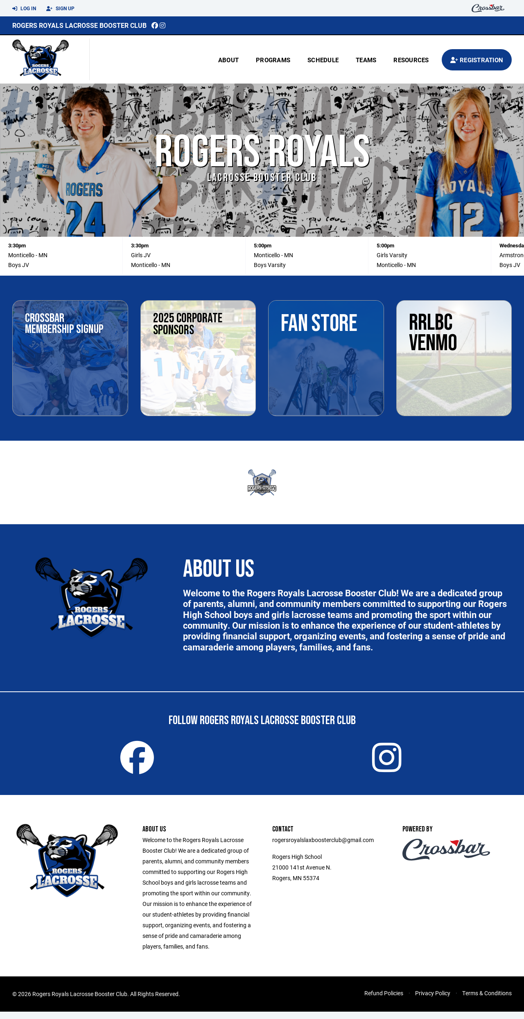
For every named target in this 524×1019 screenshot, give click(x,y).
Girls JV (141, 255)
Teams (366, 60)
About (228, 60)
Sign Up (60, 8)
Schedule (323, 60)
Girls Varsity (392, 255)
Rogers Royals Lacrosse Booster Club (79, 25)
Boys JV (18, 265)
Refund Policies (383, 1000)
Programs (273, 60)
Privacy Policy (432, 1000)
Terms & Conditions (487, 1000)
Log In (24, 8)
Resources (411, 60)
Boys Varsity (270, 265)
